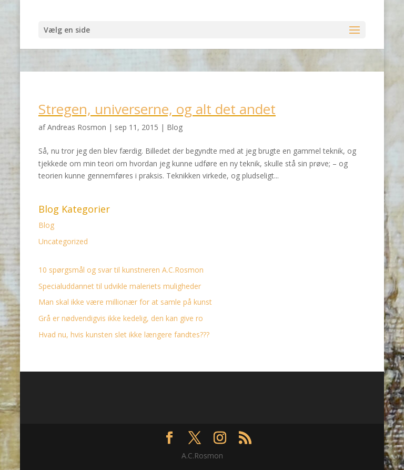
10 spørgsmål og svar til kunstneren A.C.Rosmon (121, 270)
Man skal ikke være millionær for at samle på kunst (125, 302)
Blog (175, 127)
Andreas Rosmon (76, 127)
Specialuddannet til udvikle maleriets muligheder (119, 286)
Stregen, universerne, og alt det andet (157, 108)
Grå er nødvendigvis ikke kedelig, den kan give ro (120, 318)
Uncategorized (63, 241)
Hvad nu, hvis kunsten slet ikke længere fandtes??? (123, 334)
